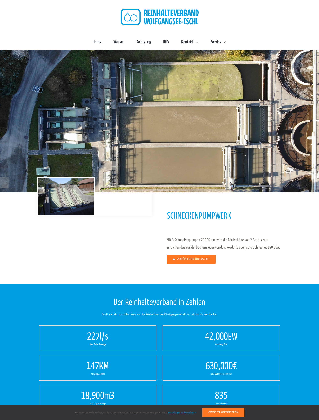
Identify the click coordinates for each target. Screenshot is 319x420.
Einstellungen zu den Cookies (182, 412)
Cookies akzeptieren (223, 412)
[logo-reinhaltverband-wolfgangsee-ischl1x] (159, 10)
